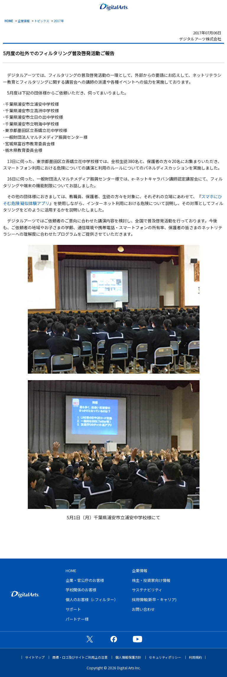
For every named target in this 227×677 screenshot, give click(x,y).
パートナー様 (77, 619)
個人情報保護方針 (128, 657)
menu (7, 6)
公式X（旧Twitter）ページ (89, 639)
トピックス (41, 21)
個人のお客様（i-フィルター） (92, 599)
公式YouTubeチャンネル (137, 639)
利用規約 (195, 657)
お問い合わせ (143, 609)
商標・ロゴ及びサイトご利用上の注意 (80, 657)
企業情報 (24, 21)
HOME (8, 21)
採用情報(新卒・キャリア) (154, 599)
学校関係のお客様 (81, 590)
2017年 (59, 21)
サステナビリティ (147, 590)
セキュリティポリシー (165, 657)
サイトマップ (35, 657)
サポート (73, 609)
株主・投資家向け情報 (151, 580)
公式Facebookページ (113, 639)
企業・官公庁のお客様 (85, 580)
